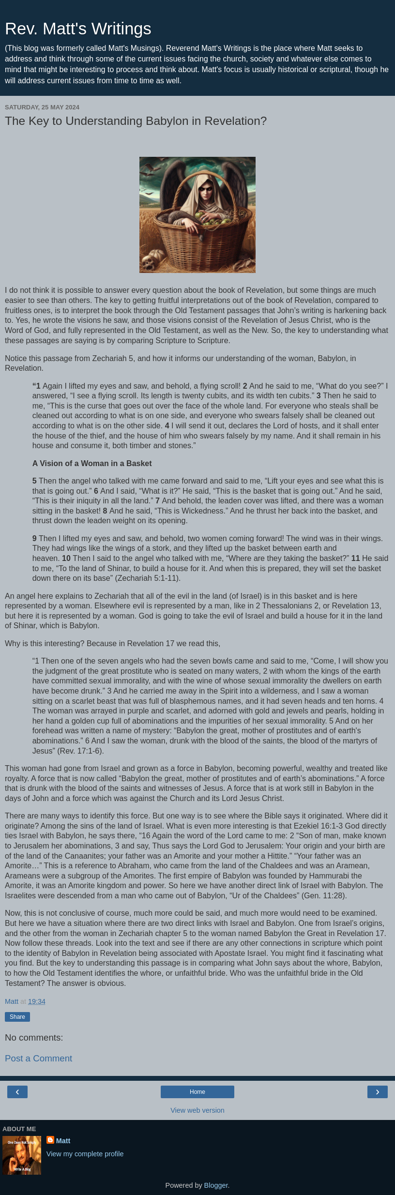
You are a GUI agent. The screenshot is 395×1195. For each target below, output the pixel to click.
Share (17, 1016)
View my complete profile (85, 1154)
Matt (63, 1141)
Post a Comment (38, 1058)
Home (197, 1092)
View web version (197, 1110)
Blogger (216, 1185)
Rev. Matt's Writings (78, 28)
